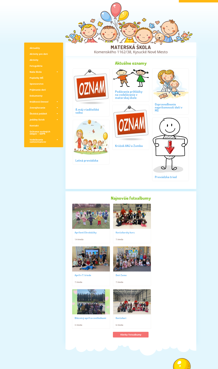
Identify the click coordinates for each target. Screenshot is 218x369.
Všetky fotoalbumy (130, 334)
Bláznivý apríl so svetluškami (130, 317)
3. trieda (118, 324)
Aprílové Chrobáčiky (86, 240)
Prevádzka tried (166, 177)
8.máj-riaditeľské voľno (87, 110)
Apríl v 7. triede (163, 253)
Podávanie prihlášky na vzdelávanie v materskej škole (129, 95)
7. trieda (118, 260)
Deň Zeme (80, 317)
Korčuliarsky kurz (124, 253)
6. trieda (158, 324)
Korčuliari (160, 317)
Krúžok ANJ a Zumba (129, 146)
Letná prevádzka (86, 160)
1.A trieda (79, 247)
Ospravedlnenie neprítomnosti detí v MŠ (168, 107)
